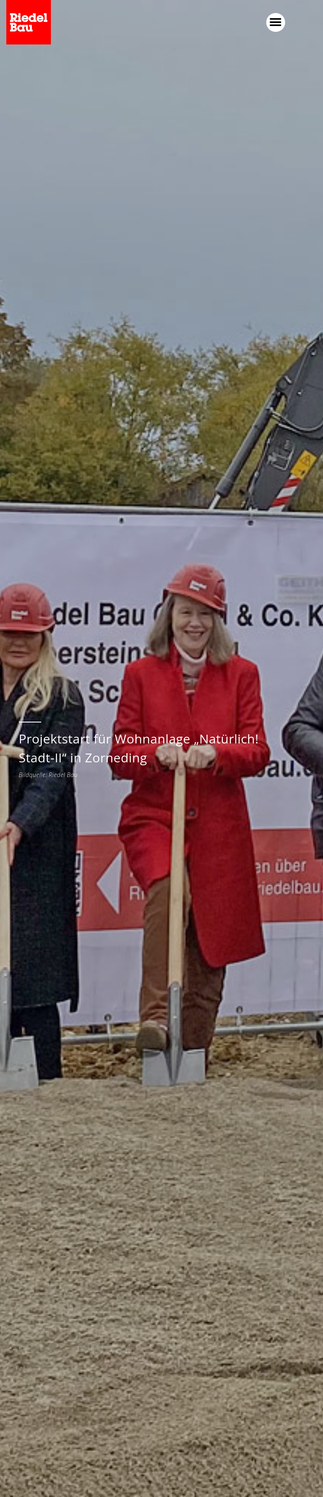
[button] (275, 22)
